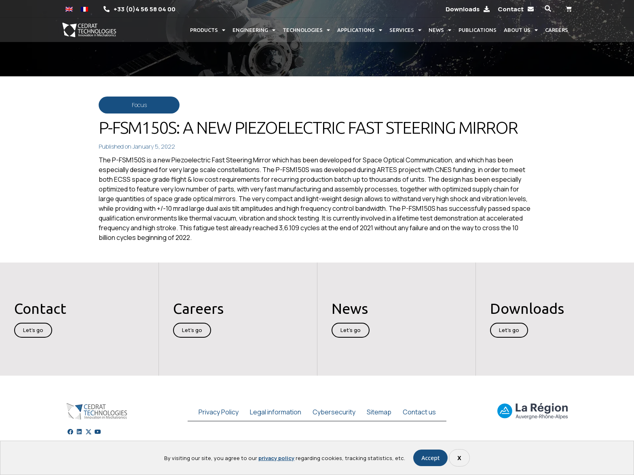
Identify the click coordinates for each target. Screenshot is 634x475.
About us (521, 30)
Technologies (306, 30)
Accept (430, 458)
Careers (556, 30)
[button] (548, 9)
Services (405, 30)
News (440, 30)
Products (207, 30)
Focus (139, 105)
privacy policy (276, 458)
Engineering (253, 30)
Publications (478, 30)
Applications (359, 30)
